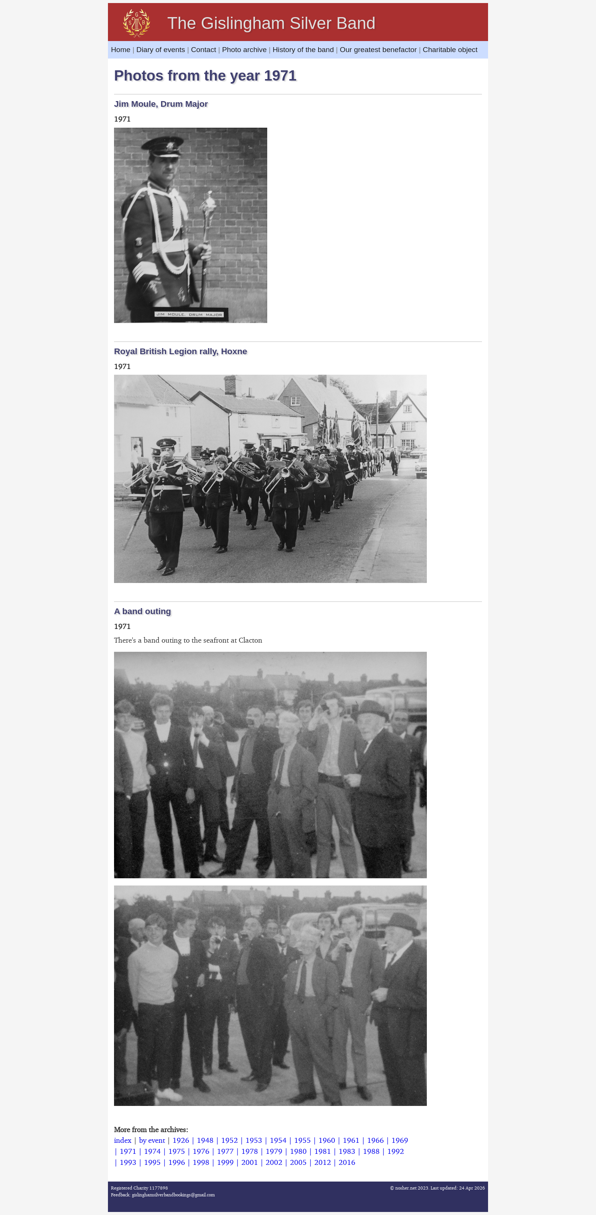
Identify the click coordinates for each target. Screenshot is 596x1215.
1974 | (156, 1151)
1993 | (132, 1162)
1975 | (180, 1151)
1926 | (185, 1140)
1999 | (229, 1162)
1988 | (375, 1151)
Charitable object (450, 50)
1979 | (278, 1151)
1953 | (258, 1140)
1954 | (282, 1140)
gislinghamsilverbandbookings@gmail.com (173, 1195)
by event (152, 1140)
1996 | (180, 1162)
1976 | (205, 1151)
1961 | (355, 1140)
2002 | (278, 1162)
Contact (203, 50)
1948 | (209, 1140)
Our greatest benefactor (378, 50)
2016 (347, 1162)
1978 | (253, 1151)
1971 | (132, 1151)
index (123, 1140)
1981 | (326, 1151)
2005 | (302, 1162)
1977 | (229, 1151)
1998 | (205, 1162)
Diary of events (160, 50)
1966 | (379, 1140)
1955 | (306, 1140)
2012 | (326, 1162)
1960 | (331, 1140)
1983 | (351, 1151)
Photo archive (244, 50)
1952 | (233, 1140)
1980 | (302, 1151)
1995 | (156, 1162)
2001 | (253, 1162)
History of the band (303, 50)
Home (122, 50)
